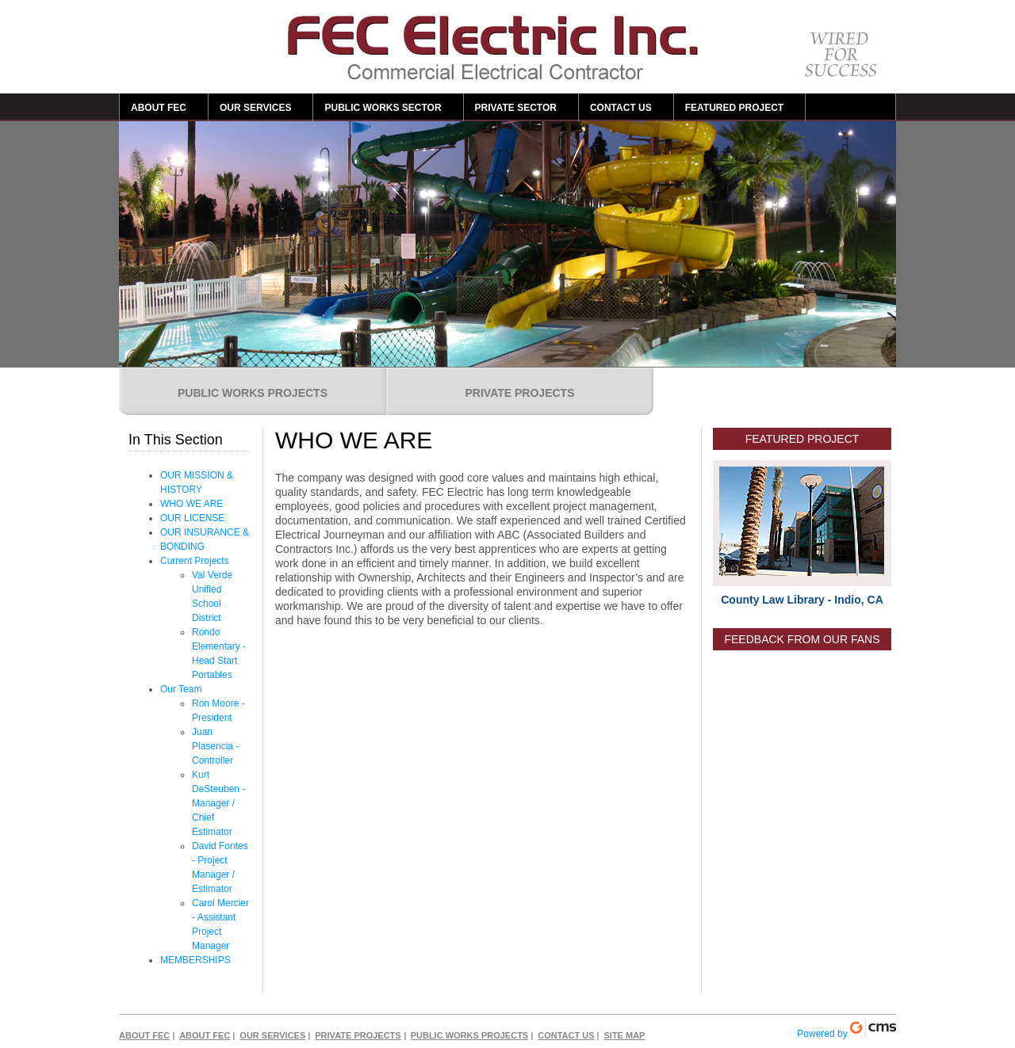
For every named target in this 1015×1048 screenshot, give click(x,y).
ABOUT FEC (158, 107)
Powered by (846, 1028)
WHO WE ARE (191, 503)
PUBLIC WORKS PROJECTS (252, 393)
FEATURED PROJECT (734, 107)
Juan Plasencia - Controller (215, 746)
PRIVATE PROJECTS (520, 393)
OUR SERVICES (255, 107)
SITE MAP (624, 1035)
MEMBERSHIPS (195, 960)
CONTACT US (621, 107)
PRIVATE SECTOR (516, 107)
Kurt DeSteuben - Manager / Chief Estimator (218, 803)
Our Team (180, 689)
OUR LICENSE (192, 518)
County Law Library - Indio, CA (802, 599)
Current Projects (194, 560)
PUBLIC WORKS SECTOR (382, 107)
